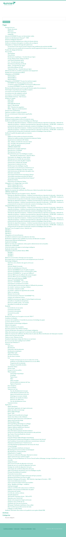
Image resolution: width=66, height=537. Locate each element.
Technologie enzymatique (17, 376)
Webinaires (10, 31)
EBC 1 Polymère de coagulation (16, 107)
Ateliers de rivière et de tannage (16, 412)
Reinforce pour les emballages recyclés (18, 167)
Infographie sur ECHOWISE (12, 74)
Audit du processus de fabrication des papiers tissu (21, 172)
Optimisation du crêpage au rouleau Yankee (19, 158)
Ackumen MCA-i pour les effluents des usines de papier (22, 276)
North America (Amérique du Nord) (17, 64)
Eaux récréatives (12, 388)
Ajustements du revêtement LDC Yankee (18, 140)
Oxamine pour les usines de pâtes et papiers (19, 161)
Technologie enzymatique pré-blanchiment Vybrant (21, 179)
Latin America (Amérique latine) (16, 60)
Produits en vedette (10, 99)
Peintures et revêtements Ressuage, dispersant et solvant (22, 457)
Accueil (7, 116)
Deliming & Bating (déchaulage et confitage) (19, 426)
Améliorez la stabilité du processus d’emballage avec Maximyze (21, 121)
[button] (63, 3)
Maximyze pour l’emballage (15, 151)
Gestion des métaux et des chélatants (17, 419)
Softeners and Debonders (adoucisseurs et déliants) (21, 490)
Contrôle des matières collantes (16, 496)
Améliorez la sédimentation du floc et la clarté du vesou (19, 119)
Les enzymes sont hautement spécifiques (15, 92)
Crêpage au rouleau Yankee (15, 511)
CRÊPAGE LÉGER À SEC (14, 147)
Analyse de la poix (12, 464)
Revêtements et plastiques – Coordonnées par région (21, 57)
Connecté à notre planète (14, 313)
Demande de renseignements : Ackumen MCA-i (22, 156)
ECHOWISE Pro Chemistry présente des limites (20, 83)
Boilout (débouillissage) (14, 414)
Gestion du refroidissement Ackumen (17, 269)
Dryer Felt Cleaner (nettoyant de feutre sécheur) (20, 433)
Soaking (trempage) (13, 489)
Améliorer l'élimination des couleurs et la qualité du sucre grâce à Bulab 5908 (25, 513)
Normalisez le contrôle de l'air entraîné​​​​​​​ (18, 306)
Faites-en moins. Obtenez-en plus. (14, 339)
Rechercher (6, 22)
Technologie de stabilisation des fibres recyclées (20, 170)
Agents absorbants (12, 409)
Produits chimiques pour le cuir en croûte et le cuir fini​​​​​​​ (24, 362)
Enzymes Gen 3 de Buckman (12, 111)
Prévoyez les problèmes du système (17, 475)
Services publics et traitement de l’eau (20, 384)
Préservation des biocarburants (16, 351)
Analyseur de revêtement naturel (16, 299)
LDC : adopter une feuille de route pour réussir (20, 142)
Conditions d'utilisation (11, 320)
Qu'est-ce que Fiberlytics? (12, 344)
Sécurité (10, 316)
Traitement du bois (12, 405)
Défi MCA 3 (8, 234)
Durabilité (7, 308)
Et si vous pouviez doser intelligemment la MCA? (17, 342)
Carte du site (16, 531)
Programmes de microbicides (17, 365)
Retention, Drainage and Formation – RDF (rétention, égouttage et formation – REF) (29, 482)
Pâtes (11, 381)
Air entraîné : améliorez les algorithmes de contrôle (21, 292)
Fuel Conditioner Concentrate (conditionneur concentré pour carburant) (26, 443)
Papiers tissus (13, 379)
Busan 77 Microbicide (13, 106)
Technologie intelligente (11, 262)
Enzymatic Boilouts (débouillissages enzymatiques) (21, 440)
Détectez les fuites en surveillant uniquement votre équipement (21, 71)
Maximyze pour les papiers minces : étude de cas (18, 229)
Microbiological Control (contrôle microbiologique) (21, 452)
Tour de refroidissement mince (18, 403)
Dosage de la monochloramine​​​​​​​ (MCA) (15, 72)
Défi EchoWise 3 (12, 79)
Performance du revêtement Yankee (17, 182)
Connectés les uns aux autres (15, 309)
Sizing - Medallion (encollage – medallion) (18, 487)
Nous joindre (8, 52)
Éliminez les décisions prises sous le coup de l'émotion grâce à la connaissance (25, 88)
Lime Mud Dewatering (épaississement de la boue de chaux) (23, 447)
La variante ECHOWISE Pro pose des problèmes (20, 86)
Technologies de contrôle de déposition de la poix (21, 471)
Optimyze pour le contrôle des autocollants (19, 160)
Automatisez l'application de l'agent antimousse (20, 410)
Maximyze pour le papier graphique (17, 149)
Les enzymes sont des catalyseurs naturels (16, 93)
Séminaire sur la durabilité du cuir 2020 (15, 189)
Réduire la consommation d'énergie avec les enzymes (19, 259)
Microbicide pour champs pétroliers (17, 454)
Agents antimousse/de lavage (15, 423)
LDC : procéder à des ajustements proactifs (19, 144)
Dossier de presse (12, 29)
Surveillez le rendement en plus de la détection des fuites (20, 238)
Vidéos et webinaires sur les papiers (14, 328)
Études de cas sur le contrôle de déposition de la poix (22, 468)
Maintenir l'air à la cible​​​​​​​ (14, 295)
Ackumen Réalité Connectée (15, 268)
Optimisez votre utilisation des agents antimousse (20, 264)
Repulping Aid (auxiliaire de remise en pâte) (19, 480)
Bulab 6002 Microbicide (14, 104)
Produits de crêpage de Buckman (13, 50)
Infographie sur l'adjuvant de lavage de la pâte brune (18, 45)
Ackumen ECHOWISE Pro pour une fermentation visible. (19, 36)
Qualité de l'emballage (11, 243)
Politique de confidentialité (12, 247)
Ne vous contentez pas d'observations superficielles (18, 114)
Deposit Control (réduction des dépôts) (18, 428)
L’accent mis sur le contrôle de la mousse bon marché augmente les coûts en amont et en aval (32, 48)
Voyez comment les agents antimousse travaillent (20, 485)
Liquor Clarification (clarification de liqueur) (19, 450)
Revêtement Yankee (13, 180)
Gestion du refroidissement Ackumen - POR (17, 38)
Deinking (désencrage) (13, 424)
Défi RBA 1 (10, 254)
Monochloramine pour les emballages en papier (20, 154)
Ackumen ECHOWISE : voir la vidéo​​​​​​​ (18, 283)
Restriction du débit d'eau (17, 402)
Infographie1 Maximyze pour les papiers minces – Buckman (20, 194)
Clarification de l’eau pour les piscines (17, 506)
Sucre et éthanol (12, 389)
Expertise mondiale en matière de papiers (16, 113)
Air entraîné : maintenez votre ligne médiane (19, 288)
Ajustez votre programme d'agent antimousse (19, 503)
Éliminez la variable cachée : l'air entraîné (18, 304)
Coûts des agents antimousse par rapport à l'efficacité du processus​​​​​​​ (25, 287)
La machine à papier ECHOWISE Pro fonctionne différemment (24, 85)
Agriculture (10, 348)
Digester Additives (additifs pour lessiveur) (19, 430)
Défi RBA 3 (10, 257)
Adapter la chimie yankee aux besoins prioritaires (20, 137)
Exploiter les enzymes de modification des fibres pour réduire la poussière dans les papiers (28, 191)
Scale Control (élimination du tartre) (17, 483)
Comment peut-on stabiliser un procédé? (15, 118)
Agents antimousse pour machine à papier (19, 459)
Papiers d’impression (15, 386)
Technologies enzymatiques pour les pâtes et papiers (19, 90)
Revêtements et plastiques (14, 353)
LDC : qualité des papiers (14, 146)
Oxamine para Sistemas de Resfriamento (15, 241)
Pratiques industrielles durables (18, 367)
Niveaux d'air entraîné (13, 438)
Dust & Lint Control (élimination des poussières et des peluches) (24, 435)
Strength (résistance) (13, 497)
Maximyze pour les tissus (14, 153)
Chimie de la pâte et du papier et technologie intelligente (20, 248)
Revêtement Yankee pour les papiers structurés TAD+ (19, 318)
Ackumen (10, 266)
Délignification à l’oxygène (14, 456)
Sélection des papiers (10, 327)
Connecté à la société (13, 315)
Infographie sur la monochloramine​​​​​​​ (14, 236)
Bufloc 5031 (11, 100)
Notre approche (12, 32)
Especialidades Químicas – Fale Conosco (15, 97)
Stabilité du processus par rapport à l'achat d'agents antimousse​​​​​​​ (24, 301)
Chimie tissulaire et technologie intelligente (16, 325)
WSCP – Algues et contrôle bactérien (17, 109)
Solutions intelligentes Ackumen (14, 39)
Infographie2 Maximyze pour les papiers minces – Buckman (20, 207)
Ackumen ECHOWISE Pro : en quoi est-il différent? (21, 274)
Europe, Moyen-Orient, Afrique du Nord (18, 59)
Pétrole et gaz (11, 370)
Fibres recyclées (14, 382)
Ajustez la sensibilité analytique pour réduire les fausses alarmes (21, 41)
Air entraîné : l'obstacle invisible (16, 290)
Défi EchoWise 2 (12, 78)
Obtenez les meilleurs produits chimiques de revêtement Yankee (24, 139)
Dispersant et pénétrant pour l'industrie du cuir (20, 445)
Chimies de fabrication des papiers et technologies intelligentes (21, 332)
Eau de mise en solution (14, 358)
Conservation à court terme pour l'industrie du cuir (21, 168)
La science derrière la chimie (12, 323)
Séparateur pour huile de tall (15, 501)
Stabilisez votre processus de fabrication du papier (21, 492)
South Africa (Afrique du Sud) (15, 67)
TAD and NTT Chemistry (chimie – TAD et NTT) (20, 499)
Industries (7, 346)
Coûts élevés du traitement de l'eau (19, 395)
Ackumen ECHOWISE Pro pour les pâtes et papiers (21, 271)
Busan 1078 (11, 416)
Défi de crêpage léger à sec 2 (15, 187)
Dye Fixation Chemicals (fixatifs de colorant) (19, 436)
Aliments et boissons (13, 356)
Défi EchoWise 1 (12, 76)
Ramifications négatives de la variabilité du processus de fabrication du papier (25, 240)
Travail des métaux (12, 369)
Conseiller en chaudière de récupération (18, 302)
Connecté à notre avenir (14, 311)
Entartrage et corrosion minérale (18, 398)
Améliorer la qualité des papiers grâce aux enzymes (18, 133)
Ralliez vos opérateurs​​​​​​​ (13, 294)
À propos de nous (10, 27)
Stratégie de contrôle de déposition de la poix (20, 470)
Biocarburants (11, 349)
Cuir (9, 360)
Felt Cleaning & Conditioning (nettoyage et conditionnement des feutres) (27, 442)
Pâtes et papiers (12, 374)
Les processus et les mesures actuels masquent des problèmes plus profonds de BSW (30, 46)
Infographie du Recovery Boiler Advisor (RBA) (17, 252)
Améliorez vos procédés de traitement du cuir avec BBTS (25, 363)
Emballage (13, 377)
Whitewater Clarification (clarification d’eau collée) (20, 508)
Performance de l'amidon (14, 494)
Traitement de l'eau (13, 391)
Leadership (10, 34)
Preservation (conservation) (15, 477)
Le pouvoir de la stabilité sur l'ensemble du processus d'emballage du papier (25, 322)
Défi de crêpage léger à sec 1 (15, 186)
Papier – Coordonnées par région (16, 66)
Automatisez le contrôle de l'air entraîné (18, 285)
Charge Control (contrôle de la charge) (18, 417)
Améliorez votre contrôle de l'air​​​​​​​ (16, 504)
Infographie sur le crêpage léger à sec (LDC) (16, 184)
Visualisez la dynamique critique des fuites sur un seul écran (20, 341)
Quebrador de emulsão (11, 250)
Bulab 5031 (11, 102)
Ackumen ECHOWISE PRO (15, 281)
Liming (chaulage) (12, 449)
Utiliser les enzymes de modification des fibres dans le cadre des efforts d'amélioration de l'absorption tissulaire (34, 335)
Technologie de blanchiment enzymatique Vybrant (21, 175)
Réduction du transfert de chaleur (19, 400)
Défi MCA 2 (8, 233)
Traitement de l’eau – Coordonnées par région (20, 69)
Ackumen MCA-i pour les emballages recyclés (19, 278)
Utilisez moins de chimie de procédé (14, 337)
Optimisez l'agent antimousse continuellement (20, 421)
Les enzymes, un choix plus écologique (15, 95)
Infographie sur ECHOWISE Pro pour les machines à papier (21, 81)
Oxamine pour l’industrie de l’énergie (17, 163)
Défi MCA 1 (8, 231)
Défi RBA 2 (10, 255)
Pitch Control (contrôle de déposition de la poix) (20, 466)
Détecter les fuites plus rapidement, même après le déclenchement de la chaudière (26, 245)
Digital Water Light (12, 355)
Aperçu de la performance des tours (19, 396)
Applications (8, 407)
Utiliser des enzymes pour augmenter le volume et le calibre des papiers (23, 334)
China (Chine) (11, 55)
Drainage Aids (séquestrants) (15, 431)
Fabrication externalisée (14, 173)
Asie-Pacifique (11, 53)
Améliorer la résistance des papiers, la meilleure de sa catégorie (21, 43)
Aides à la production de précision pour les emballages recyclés (24, 473)
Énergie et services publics (15, 372)
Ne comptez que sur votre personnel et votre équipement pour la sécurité (24, 261)
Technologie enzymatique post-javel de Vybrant (20, 177)
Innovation (8, 135)
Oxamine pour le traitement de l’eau (17, 165)
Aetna (34, 531)
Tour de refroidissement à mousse (19, 393)
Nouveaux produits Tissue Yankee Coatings (16, 330)
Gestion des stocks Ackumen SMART (17, 280)
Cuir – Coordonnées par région (16, 62)
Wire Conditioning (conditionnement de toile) (19, 510)
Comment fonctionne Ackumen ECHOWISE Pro (21, 297)
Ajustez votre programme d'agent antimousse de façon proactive (24, 478)
